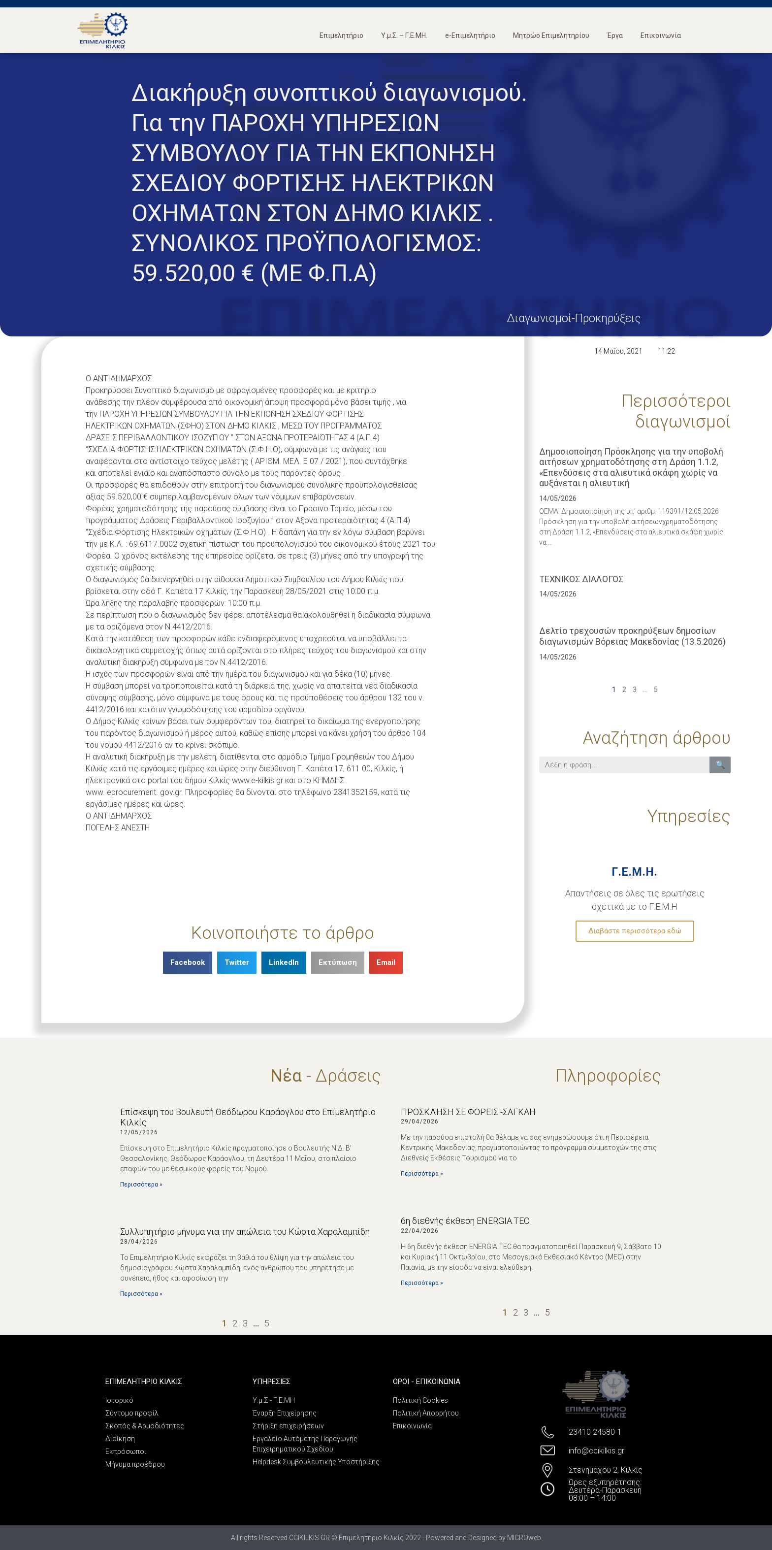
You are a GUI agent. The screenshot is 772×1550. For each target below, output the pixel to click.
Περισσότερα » (141, 1184)
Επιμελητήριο (341, 35)
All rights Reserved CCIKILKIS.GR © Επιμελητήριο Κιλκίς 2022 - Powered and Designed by (369, 1538)
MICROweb (524, 1538)
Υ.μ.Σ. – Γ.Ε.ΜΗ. (404, 35)
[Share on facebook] (187, 963)
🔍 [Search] (720, 764)
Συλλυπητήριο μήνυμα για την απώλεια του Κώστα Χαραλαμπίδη (245, 1231)
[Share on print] (337, 963)
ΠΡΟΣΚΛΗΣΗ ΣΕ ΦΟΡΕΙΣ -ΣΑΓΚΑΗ (468, 1112)
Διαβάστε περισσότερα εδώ (634, 930)
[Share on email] (386, 963)
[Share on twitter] (237, 963)
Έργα (615, 35)
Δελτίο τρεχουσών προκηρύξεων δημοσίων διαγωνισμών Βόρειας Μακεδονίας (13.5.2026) (632, 636)
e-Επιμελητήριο (470, 35)
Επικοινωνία (661, 35)
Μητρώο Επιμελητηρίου (551, 35)
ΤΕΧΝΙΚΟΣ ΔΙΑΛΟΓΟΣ (581, 579)
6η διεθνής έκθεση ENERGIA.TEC (465, 1221)
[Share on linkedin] (283, 963)
